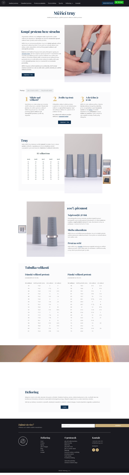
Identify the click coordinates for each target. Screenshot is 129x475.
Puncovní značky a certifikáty (72, 454)
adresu (91, 110)
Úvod (42, 443)
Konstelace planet (69, 456)
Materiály (67, 452)
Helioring (68, 3)
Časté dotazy (68, 458)
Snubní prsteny (13, 3)
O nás (65, 409)
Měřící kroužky (68, 445)
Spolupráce (95, 448)
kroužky (80, 248)
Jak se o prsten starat (70, 451)
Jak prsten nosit (68, 449)
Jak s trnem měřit (34, 91)
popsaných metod (64, 117)
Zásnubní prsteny (26, 3)
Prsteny (122, 3)
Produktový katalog (70, 460)
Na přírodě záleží (50, 91)
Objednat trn (28, 75)
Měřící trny (67, 447)
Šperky (61, 3)
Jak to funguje (44, 449)
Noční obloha (52, 3)
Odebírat (104, 428)
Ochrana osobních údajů (71, 465)
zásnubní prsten (26, 53)
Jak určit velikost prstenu (71, 443)
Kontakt (78, 3)
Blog (42, 451)
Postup (22, 91)
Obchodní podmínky (70, 463)
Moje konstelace (111, 3)
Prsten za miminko (39, 3)
